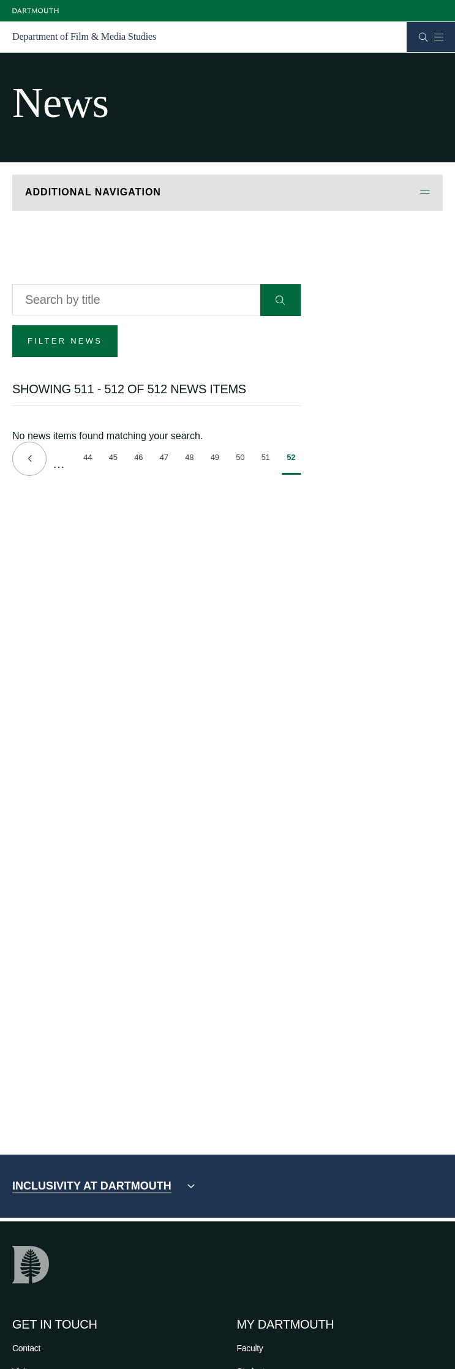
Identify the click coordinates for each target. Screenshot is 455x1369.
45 (116, 459)
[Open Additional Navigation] (227, 192)
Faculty (250, 1348)
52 (294, 464)
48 (192, 459)
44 (90, 459)
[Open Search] (423, 37)
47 (167, 459)
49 (218, 459)
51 (268, 459)
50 (243, 459)
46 (141, 459)
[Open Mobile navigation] (438, 36)
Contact (26, 1348)
